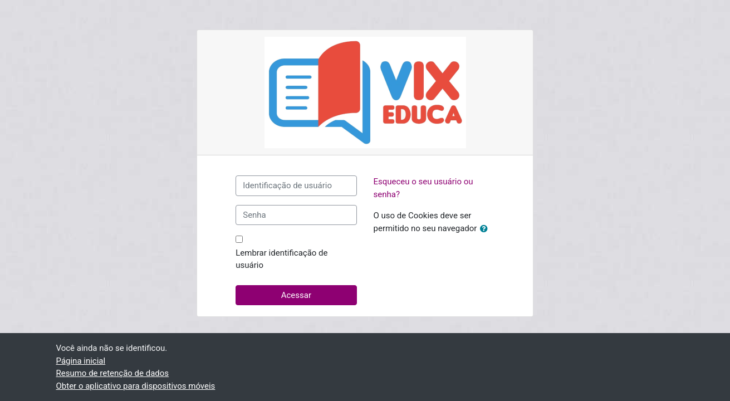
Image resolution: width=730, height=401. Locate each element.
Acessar (296, 295)
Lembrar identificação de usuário (281, 259)
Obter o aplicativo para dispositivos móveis (135, 386)
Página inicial (81, 361)
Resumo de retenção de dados (112, 373)
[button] (486, 229)
